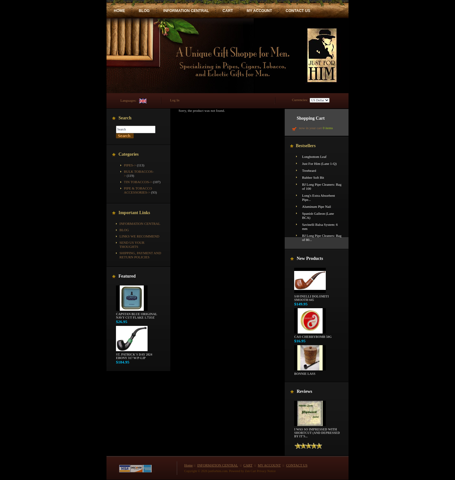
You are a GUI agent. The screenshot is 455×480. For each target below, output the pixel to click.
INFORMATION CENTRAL (186, 11)
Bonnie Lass (310, 372)
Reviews (304, 391)
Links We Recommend (139, 236)
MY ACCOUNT (259, 11)
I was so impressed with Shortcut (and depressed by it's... (317, 431)
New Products (310, 258)
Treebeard (309, 170)
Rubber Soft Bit (313, 177)
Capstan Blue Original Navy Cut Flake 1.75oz (136, 314)
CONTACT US (298, 11)
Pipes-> (130, 165)
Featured (127, 276)
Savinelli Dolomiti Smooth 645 (311, 297)
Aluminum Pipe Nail (316, 206)
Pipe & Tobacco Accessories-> (138, 190)
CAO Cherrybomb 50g (313, 335)
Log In (174, 100)
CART (227, 11)
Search (124, 118)
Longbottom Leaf (314, 157)
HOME (119, 11)
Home (188, 465)
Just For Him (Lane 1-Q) (319, 163)
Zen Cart (250, 471)
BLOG (144, 11)
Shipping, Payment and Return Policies (140, 255)
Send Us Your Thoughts (131, 245)
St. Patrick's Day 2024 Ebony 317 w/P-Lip (134, 355)
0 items (328, 128)
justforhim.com (218, 471)
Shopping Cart (311, 118)
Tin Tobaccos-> (138, 182)
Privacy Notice (266, 471)
